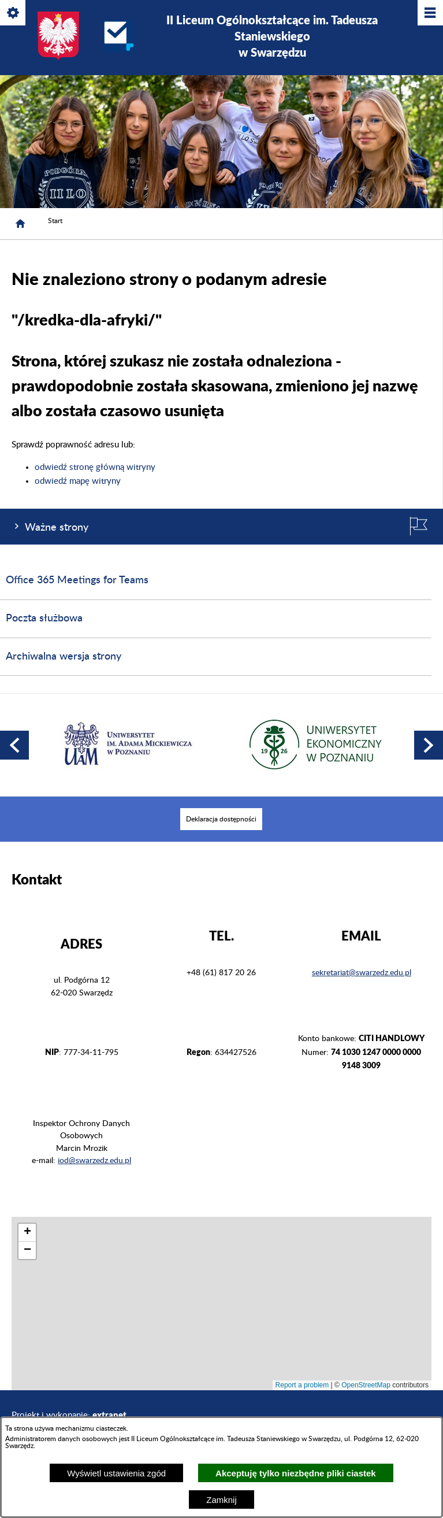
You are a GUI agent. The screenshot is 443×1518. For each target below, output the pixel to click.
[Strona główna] (20, 223)
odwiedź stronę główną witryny (95, 467)
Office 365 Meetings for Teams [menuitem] (77, 580)
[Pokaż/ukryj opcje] (13, 13)
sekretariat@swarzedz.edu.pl (361, 973)
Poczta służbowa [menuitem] (44, 618)
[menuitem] (221, 819)
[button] (14, 745)
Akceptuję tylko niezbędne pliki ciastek (295, 1473)
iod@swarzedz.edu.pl (94, 1161)
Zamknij (221, 1500)
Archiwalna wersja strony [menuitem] (63, 656)
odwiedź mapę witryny (78, 481)
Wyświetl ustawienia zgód (116, 1473)
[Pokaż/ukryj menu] (429, 13)
